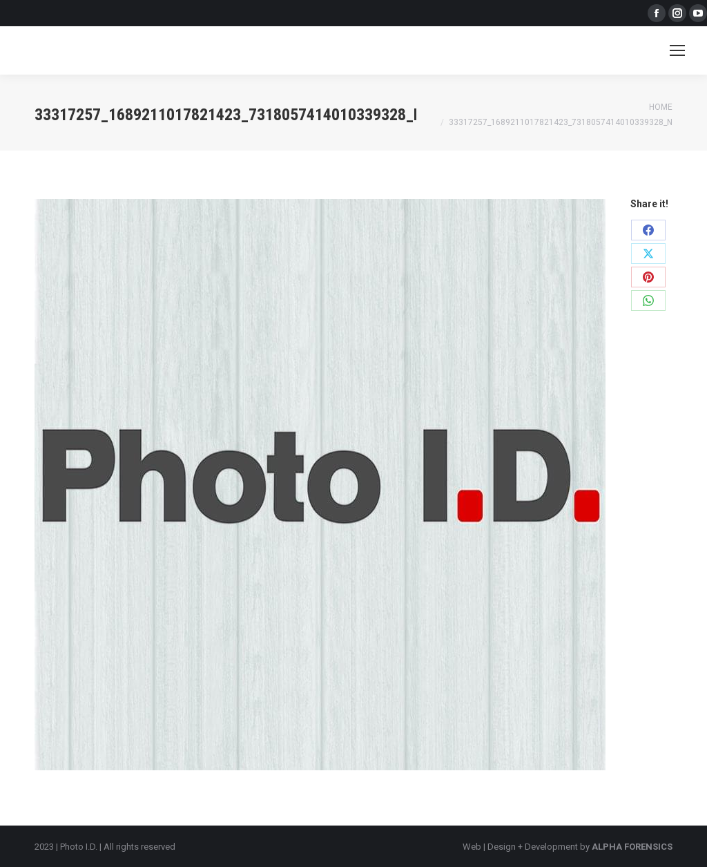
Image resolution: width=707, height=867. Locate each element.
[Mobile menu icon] (677, 50)
